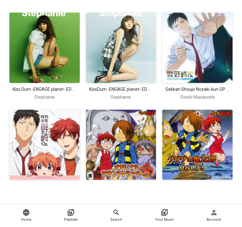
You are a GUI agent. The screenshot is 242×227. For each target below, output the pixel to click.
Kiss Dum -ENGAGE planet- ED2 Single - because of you (45, 89)
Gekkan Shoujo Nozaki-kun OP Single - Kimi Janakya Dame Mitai (197, 89)
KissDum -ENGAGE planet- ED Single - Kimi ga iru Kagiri (121, 89)
